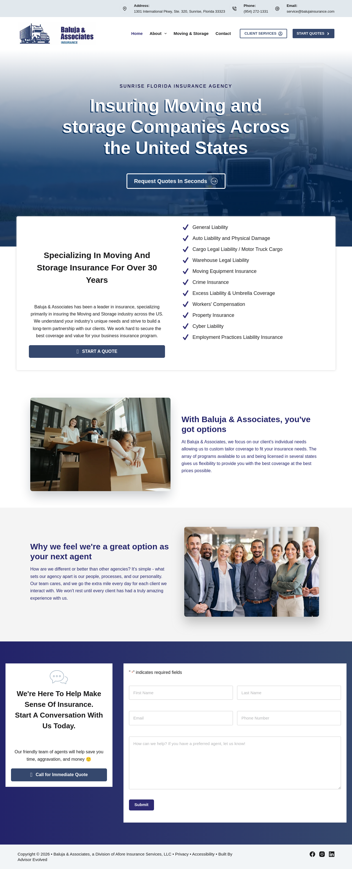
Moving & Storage (191, 33)
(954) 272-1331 (256, 11)
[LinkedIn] (331, 854)
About (159, 33)
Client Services (263, 33)
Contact (223, 33)
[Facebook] (312, 854)
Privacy (182, 854)
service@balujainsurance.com (310, 11)
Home (137, 33)
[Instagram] (322, 854)
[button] (97, 351)
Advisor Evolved (32, 859)
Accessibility (203, 854)
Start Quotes (313, 33)
